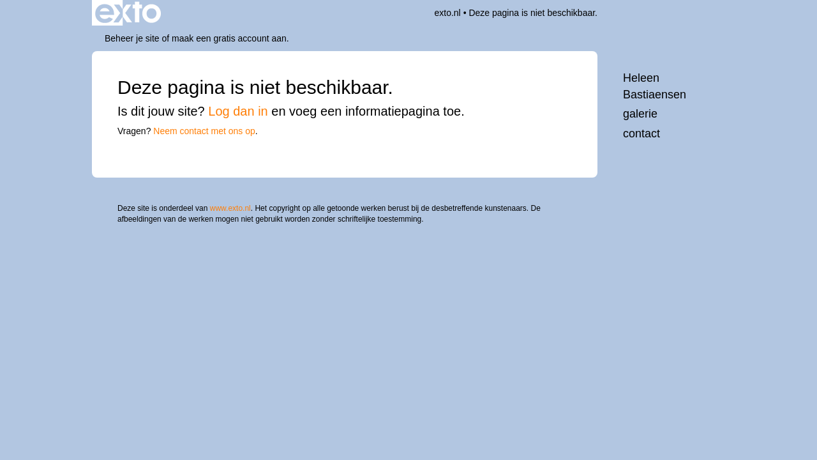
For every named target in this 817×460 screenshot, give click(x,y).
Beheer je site (132, 38)
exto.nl (447, 13)
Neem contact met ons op (204, 131)
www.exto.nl (230, 208)
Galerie (640, 113)
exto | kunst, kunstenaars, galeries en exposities (128, 13)
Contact (641, 133)
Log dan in (237, 111)
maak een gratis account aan (229, 38)
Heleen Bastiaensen (654, 86)
